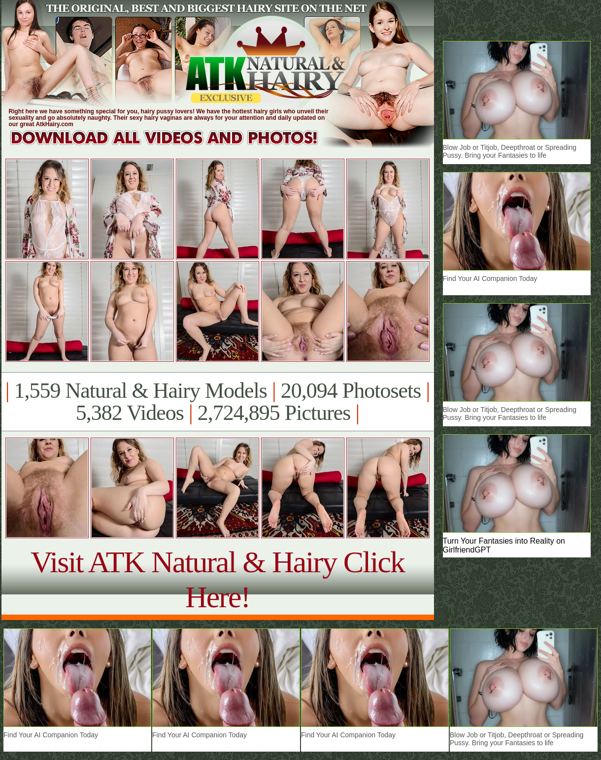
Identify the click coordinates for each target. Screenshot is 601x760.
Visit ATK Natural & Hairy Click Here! (217, 579)
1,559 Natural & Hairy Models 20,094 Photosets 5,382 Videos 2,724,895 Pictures (217, 402)
